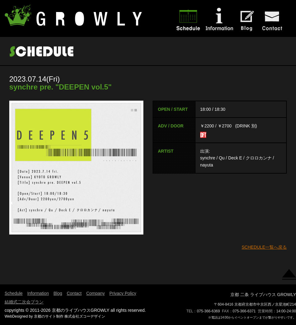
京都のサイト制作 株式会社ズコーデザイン (69, 316)
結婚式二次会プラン (24, 301)
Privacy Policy (122, 293)
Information (38, 293)
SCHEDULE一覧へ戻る (264, 247)
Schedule (14, 293)
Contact (74, 293)
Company (95, 293)
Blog (57, 293)
